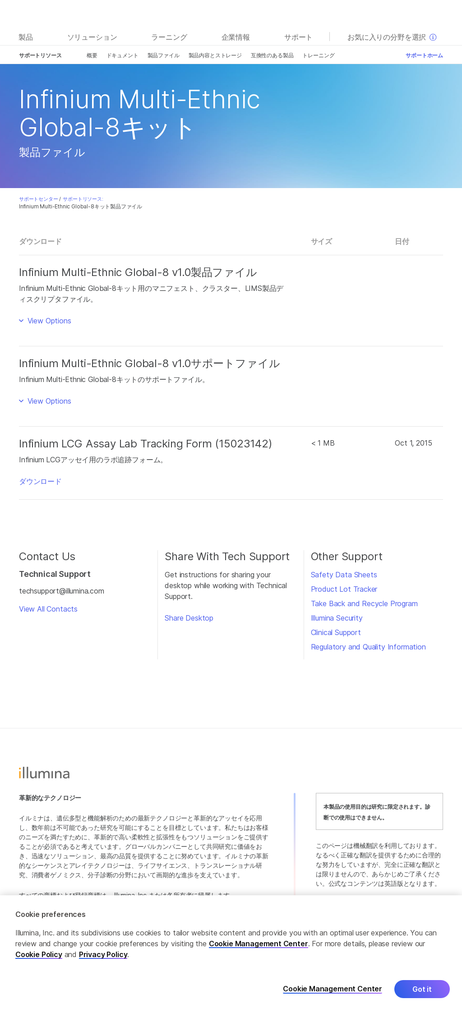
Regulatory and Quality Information (368, 646)
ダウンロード (40, 481)
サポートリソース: (83, 199)
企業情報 (236, 36)
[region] (231, 954)
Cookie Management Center (258, 943)
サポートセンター (38, 199)
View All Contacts (48, 608)
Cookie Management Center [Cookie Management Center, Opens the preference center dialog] (332, 989)
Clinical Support (336, 632)
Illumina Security (337, 617)
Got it (422, 989)
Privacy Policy (103, 954)
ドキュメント (122, 55)
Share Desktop (189, 617)
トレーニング (318, 55)
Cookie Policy (38, 954)
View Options (48, 320)
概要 (92, 55)
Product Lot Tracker (344, 589)
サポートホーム (424, 55)
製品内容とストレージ (215, 55)
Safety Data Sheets (344, 574)
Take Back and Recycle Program (364, 603)
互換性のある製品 (272, 55)
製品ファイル (164, 55)
